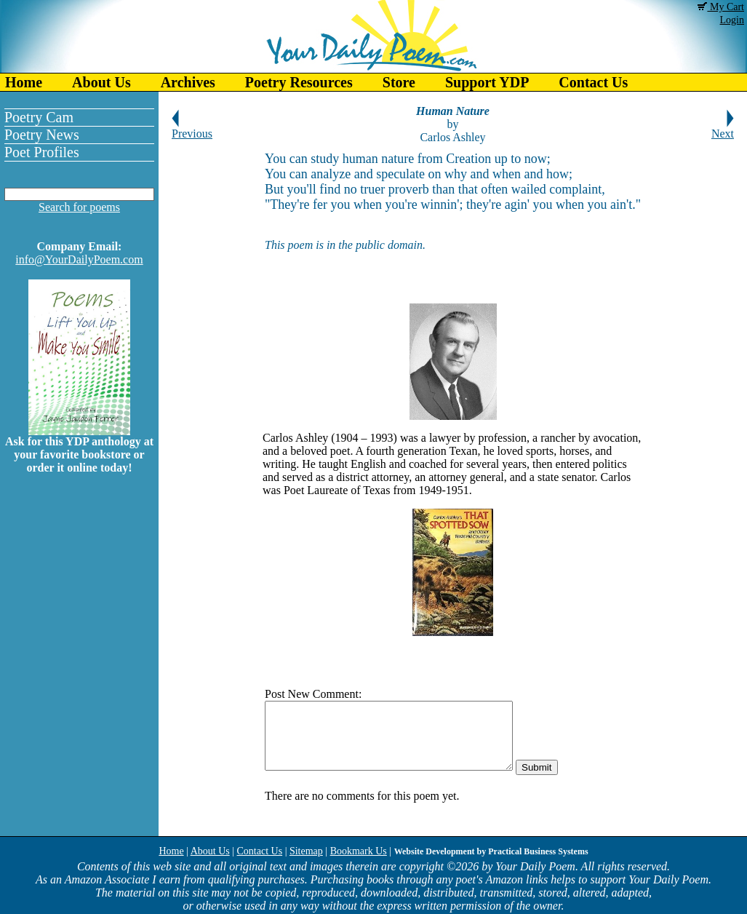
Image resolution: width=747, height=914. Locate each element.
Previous (192, 128)
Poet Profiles (41, 152)
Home (23, 82)
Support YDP (487, 82)
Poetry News (41, 135)
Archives (188, 82)
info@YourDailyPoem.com (79, 259)
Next (722, 128)
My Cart (721, 6)
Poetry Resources (299, 82)
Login (732, 20)
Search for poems (79, 207)
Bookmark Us (358, 851)
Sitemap (306, 851)
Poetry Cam (38, 117)
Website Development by (491, 851)
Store (399, 82)
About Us (101, 82)
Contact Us (593, 82)
